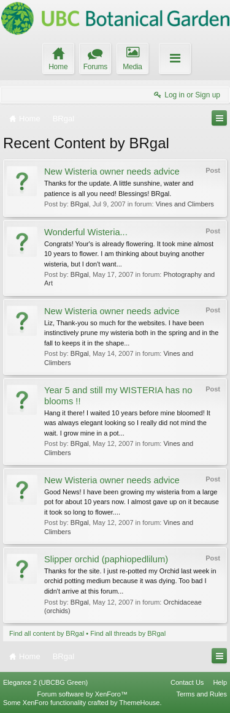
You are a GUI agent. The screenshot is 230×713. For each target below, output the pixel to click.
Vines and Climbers (185, 204)
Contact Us (187, 682)
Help (220, 682)
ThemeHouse (139, 702)
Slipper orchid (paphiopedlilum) (106, 559)
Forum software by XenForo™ (82, 694)
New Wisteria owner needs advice (112, 171)
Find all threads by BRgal (128, 633)
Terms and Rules (201, 694)
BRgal (80, 204)
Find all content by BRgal (46, 633)
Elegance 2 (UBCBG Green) (45, 682)
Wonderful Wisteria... (86, 232)
